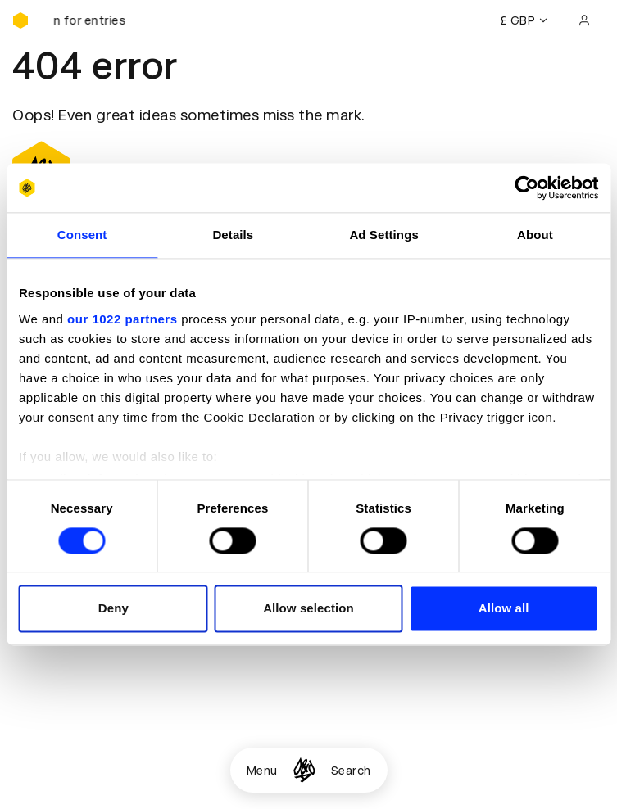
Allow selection (308, 609)
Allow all (504, 609)
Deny (113, 609)
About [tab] (535, 235)
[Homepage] (304, 770)
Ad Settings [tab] (383, 235)
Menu (262, 770)
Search (351, 770)
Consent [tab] (82, 235)
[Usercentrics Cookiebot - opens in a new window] (526, 187)
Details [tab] (232, 235)
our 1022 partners (122, 319)
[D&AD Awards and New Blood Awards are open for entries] (94, 20)
